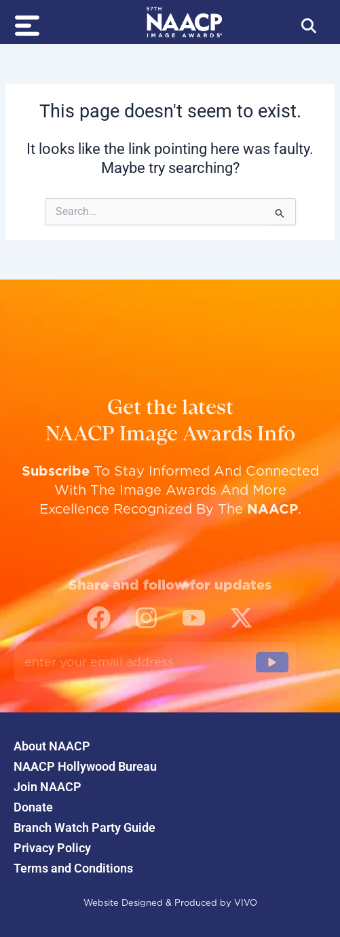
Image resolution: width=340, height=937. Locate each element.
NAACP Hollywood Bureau (85, 766)
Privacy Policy (52, 848)
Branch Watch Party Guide (84, 828)
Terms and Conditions (73, 868)
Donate (33, 807)
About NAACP (52, 746)
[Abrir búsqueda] (308, 25)
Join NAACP (47, 787)
